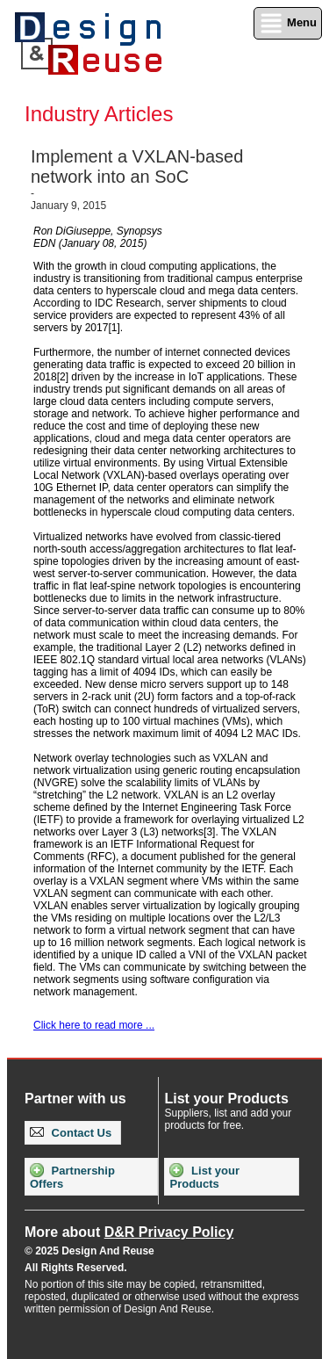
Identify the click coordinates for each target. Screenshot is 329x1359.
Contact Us (70, 1132)
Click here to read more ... (93, 1025)
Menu (288, 23)
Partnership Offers (72, 1176)
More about (129, 1232)
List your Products (204, 1176)
